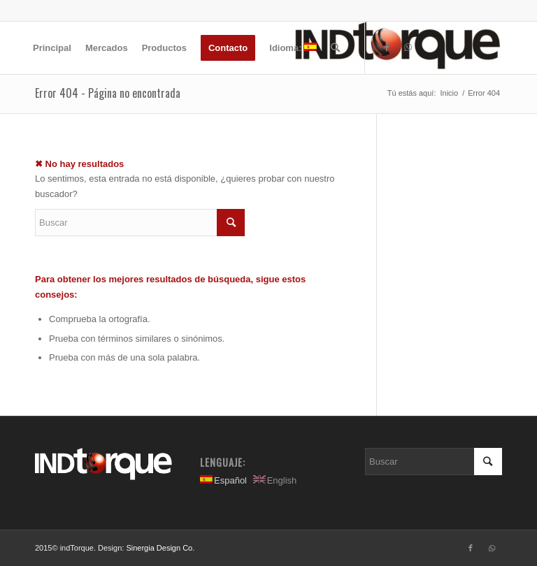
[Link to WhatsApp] (407, 47)
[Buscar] (335, 48)
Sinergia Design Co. (160, 548)
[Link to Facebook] (386, 47)
